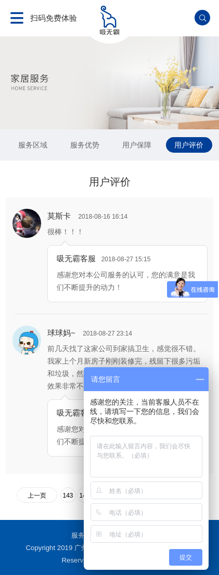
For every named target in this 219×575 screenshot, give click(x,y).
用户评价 (188, 145)
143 (67, 495)
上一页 (37, 495)
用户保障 (136, 145)
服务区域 (32, 145)
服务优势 (84, 145)
